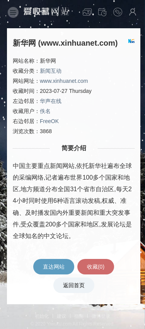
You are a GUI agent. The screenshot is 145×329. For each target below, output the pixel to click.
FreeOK (49, 121)
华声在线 (50, 101)
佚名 (45, 111)
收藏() (95, 267)
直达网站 (54, 267)
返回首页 (74, 285)
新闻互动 (50, 71)
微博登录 (101, 316)
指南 (79, 316)
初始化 (42, 316)
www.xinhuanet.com (64, 81)
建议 (61, 316)
